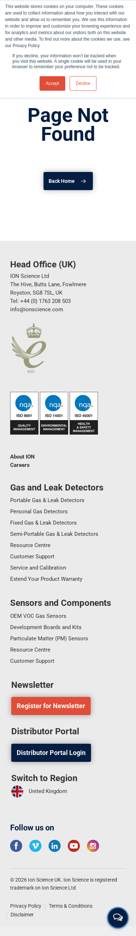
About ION (22, 456)
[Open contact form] (118, 918)
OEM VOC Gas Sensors (38, 616)
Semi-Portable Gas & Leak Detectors (54, 534)
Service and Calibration (38, 568)
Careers (20, 465)
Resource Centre (30, 545)
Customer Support (32, 556)
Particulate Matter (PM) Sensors (49, 638)
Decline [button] (83, 83)
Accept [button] (52, 83)
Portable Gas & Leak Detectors (47, 500)
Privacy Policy (25, 906)
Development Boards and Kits (46, 627)
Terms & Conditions (70, 906)
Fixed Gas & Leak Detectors (43, 523)
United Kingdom (39, 791)
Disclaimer (22, 914)
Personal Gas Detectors (39, 511)
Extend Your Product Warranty (46, 579)
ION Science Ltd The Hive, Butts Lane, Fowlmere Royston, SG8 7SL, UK (48, 284)
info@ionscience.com (36, 309)
